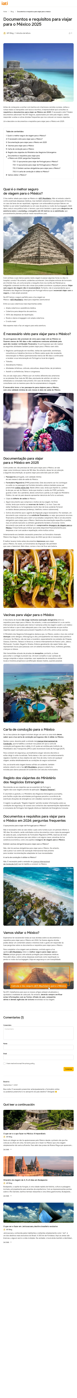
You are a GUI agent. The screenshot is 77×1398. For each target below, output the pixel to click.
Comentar (68, 1069)
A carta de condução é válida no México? (33, 172)
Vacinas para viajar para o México (21, 146)
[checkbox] (4, 1063)
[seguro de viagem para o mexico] (38, 975)
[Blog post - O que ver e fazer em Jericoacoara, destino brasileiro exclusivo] (38, 1224)
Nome (5, 1044)
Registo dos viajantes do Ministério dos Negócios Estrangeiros (32, 152)
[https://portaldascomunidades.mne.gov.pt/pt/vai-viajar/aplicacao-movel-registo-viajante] (48, 790)
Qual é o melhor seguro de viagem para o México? (26, 136)
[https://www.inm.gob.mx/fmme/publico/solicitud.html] (22, 488)
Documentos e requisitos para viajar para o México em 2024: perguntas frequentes (24, 157)
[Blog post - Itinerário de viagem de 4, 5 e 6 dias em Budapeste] (38, 1177)
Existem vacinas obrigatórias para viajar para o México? (38, 168)
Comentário (7, 1025)
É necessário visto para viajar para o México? (25, 139)
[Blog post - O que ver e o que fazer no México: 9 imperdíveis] (38, 1131)
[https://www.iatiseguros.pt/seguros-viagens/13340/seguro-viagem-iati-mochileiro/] (45, 198)
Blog (12, 12)
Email (5, 1054)
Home (5, 12)
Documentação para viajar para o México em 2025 (27, 142)
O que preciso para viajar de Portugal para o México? (37, 161)
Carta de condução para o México (21, 149)
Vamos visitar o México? (17, 175)
